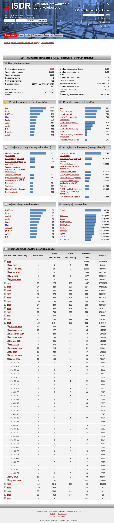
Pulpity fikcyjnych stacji (14, 159)
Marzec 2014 (14, 359)
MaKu (7, 117)
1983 (52, 69)
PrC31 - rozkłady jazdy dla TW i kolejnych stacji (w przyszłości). (71, 191)
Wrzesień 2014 (15, 337)
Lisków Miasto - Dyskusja (15, 189)
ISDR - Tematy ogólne (69, 123)
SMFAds (53, 514)
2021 (9, 298)
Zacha (7, 120)
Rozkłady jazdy (11, 192)
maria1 (8, 216)
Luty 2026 (13, 276)
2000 (9, 498)
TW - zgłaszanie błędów (70, 197)
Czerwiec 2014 (15, 348)
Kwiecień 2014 (15, 355)
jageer (7, 108)
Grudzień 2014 (15, 327)
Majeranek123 (103, 83)
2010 (9, 495)
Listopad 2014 (15, 330)
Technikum (9, 186)
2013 (9, 484)
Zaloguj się (19, 15)
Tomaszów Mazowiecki (69, 140)
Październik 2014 (16, 334)
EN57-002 (9, 114)
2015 (9, 319)
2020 (9, 301)
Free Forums (62, 514)
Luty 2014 (13, 477)
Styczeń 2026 (15, 280)
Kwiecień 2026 (15, 269)
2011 (9, 491)
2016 (9, 316)
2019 (9, 305)
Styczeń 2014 (15, 480)
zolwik (7, 135)
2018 (9, 309)
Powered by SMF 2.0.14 (44, 511)
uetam (7, 123)
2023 (9, 290)
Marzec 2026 (14, 272)
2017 (9, 312)
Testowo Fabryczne (13, 175)
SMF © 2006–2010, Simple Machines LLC (67, 511)
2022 (9, 294)
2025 (9, 283)
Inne (61, 108)
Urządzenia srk (66, 114)
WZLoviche (64, 239)
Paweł (7, 111)
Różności (9, 183)
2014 (9, 323)
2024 (9, 287)
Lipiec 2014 (14, 345)
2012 (9, 488)
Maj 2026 (13, 265)
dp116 (7, 234)
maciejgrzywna (66, 222)
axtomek (8, 228)
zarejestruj (30, 15)
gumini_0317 (65, 225)
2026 (9, 262)
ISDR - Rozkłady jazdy (69, 129)
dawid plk (64, 231)
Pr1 (6, 129)
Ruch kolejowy (66, 111)
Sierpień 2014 (15, 341)
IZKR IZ (8, 231)
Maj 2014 (13, 352)
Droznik (8, 132)
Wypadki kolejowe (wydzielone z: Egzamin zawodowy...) (15, 169)
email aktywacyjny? (26, 17)
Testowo (63, 126)
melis (7, 126)
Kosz (62, 131)
